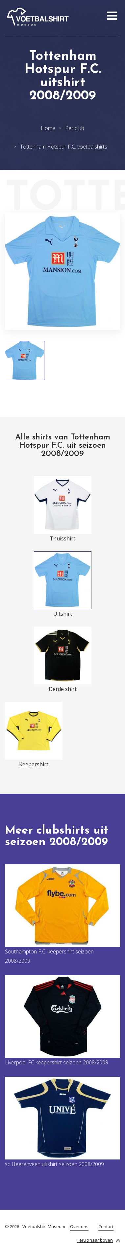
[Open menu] (111, 16)
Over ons (79, 1226)
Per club (74, 128)
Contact (105, 1226)
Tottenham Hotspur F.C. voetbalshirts (63, 146)
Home (48, 128)
